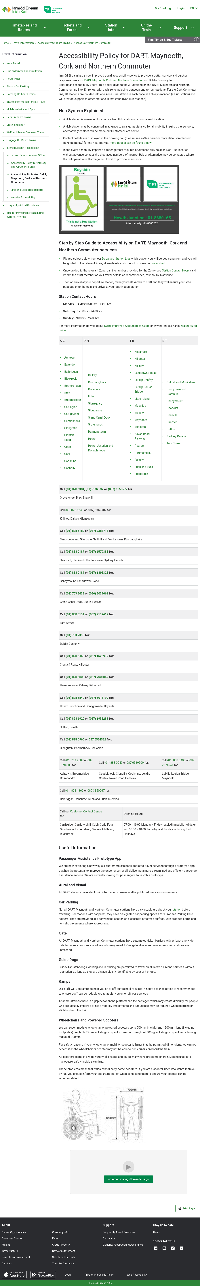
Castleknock (72, 421)
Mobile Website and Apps (19, 109)
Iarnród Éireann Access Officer (26, 155)
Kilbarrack (140, 352)
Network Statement (63, 1250)
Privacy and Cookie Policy (99, 1274)
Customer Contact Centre (86, 811)
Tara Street (174, 443)
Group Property (61, 1244)
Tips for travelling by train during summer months (23, 214)
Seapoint (172, 408)
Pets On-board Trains (17, 117)
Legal (68, 1274)
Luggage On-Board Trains (19, 140)
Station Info (111, 27)
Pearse (139, 445)
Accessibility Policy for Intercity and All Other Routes (26, 165)
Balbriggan (71, 371)
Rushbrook (141, 474)
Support (180, 27)
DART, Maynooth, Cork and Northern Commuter (113, 80)
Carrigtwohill (72, 414)
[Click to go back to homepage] (20, 9)
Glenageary (95, 403)
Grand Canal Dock (99, 417)
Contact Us (109, 1238)
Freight (6, 1244)
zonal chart (158, 263)
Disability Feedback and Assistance (123, 1244)
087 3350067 (96, 790)
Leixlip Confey (143, 380)
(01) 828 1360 (74, 790)
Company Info (60, 1232)
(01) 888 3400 (176, 760)
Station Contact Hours (176, 270)
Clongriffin (70, 428)
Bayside (69, 364)
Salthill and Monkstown (181, 382)
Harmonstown (97, 431)
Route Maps (11, 78)
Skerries (172, 422)
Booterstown (72, 385)
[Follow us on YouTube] (165, 1248)
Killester (139, 358)
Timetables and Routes (24, 27)
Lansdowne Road (145, 373)
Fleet (55, 1238)
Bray (67, 393)
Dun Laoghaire (97, 382)
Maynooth (140, 420)
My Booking (163, 8)
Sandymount (174, 401)
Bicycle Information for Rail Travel (24, 101)
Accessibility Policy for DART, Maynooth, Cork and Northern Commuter (27, 178)
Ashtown (69, 357)
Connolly (69, 468)
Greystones (95, 424)
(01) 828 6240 (74, 510)
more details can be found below (130, 143)
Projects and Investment (16, 1257)
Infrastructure (10, 1250)
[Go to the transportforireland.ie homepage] (52, 9)
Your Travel (11, 63)
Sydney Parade (176, 436)
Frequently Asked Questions (21, 205)
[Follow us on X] (182, 1248)
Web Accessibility (137, 1274)
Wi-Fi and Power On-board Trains (23, 132)
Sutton (171, 429)
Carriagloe (71, 407)
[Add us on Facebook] (156, 1248)
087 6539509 (135, 762)
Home (5, 42)
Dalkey (92, 375)
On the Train (146, 27)
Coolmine (70, 461)
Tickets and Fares (72, 27)
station (176, 909)
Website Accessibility (21, 197)
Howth (92, 438)
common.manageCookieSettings (128, 1179)
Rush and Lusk (143, 467)
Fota (91, 396)
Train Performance (63, 1263)
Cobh (67, 447)
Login (180, 8)
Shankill (172, 415)
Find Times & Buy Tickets (165, 39)
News (156, 1232)
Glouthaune (95, 410)
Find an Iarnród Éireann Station (22, 71)
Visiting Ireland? (14, 124)
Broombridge (72, 400)
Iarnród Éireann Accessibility (21, 147)
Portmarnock (142, 453)
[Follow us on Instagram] (173, 1248)
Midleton (140, 427)
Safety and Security (63, 1257)
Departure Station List (116, 258)
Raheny (139, 459)
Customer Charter (12, 1238)
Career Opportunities (14, 1232)
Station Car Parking (16, 86)
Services (7, 1263)
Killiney (139, 366)
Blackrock (70, 378)
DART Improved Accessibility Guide (127, 326)
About (6, 1225)
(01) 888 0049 (113, 762)
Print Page (186, 1208)
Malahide (140, 405)
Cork (67, 454)
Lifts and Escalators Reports (25, 189)
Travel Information (23, 42)
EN (192, 8)
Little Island (142, 398)
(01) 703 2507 (74, 760)
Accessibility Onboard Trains (53, 42)
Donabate (94, 389)
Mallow (139, 413)
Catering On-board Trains (19, 94)
